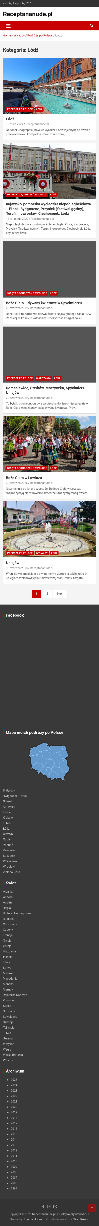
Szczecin (9, 856)
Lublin (7, 823)
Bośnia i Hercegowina (17, 913)
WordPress (80, 1219)
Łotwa (7, 968)
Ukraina (8, 1038)
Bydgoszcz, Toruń (19, 194)
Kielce (7, 812)
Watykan (8, 1044)
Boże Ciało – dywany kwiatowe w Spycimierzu (44, 303)
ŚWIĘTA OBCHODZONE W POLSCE (27, 293)
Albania (8, 891)
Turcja (7, 1033)
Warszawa (43, 378)
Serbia (7, 1006)
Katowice (9, 807)
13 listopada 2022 (17, 218)
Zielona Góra (11, 872)
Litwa (6, 962)
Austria (7, 902)
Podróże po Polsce (20, 109)
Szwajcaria (10, 1017)
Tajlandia (8, 1027)
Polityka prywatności (73, 1214)
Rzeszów (9, 850)
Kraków (8, 817)
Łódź (39, 109)
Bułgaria (8, 919)
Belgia (7, 908)
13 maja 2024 (14, 124)
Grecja (7, 940)
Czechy (8, 929)
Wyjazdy (41, 194)
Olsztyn (8, 834)
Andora (8, 897)
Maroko (8, 973)
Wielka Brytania (13, 1055)
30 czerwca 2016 (17, 482)
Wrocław (9, 866)
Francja (8, 935)
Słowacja (9, 1011)
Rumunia (8, 1000)
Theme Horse (33, 1219)
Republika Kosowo (15, 995)
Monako (8, 984)
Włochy (8, 1060)
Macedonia (10, 978)
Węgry (7, 1049)
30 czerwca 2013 (17, 568)
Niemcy (8, 989)
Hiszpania (9, 951)
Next (60, 593)
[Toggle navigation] (8, 25)
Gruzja (7, 946)
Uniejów (12, 563)
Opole (7, 839)
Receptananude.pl (28, 14)
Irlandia (7, 957)
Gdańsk (8, 801)
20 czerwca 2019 (17, 308)
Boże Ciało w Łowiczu (24, 478)
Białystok (9, 790)
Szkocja (8, 1022)
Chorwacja (10, 924)
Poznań (8, 845)
